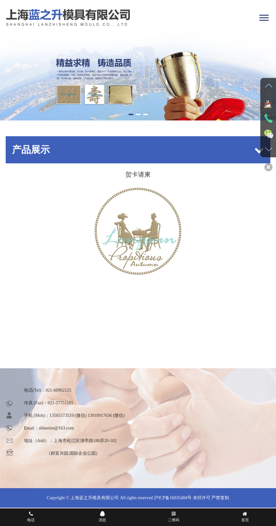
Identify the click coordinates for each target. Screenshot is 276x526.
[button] (131, 114)
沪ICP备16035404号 (173, 497)
